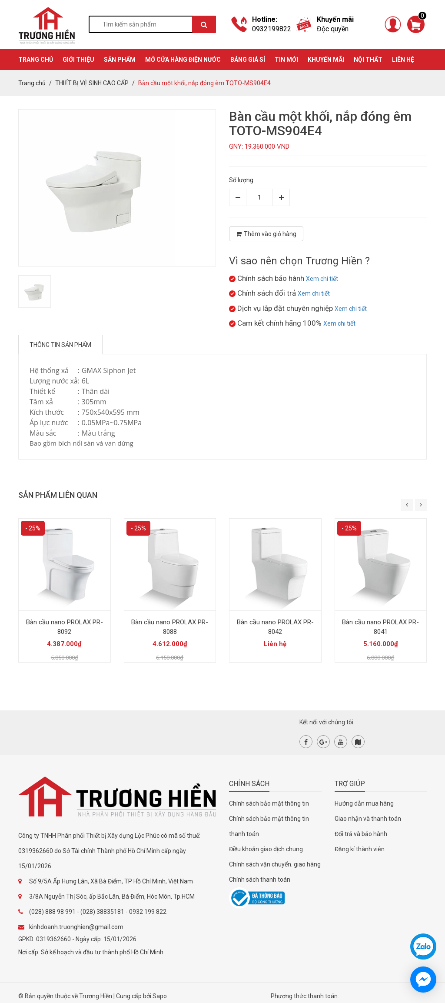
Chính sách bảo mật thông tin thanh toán (269, 826)
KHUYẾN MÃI (326, 59)
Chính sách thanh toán (259, 879)
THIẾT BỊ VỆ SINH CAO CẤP (92, 83)
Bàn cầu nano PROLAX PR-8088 (169, 627)
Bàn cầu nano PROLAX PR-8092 (64, 627)
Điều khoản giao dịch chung (266, 849)
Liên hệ (403, 59)
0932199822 (271, 29)
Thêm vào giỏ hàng (266, 233)
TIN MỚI (286, 59)
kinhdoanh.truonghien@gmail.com (76, 926)
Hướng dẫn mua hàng (364, 803)
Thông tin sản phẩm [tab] (60, 344)
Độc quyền (333, 29)
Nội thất (368, 59)
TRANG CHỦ (35, 59)
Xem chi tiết (322, 278)
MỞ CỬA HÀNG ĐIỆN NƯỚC (183, 59)
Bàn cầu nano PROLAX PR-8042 (275, 627)
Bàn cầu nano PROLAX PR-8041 (380, 627)
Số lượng (241, 180)
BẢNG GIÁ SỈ (247, 59)
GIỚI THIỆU (78, 59)
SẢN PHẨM (120, 59)
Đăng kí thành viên (360, 849)
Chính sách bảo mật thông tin (269, 803)
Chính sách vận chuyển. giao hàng (275, 864)
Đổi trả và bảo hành (361, 833)
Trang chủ (32, 83)
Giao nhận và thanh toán (368, 818)
